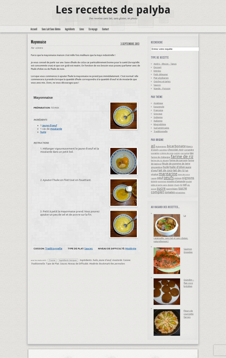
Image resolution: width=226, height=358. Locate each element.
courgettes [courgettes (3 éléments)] (155, 153)
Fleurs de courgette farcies (189, 313)
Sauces (88, 248)
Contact (105, 29)
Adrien (39, 48)
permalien (119, 263)
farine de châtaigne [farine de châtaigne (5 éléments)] (160, 157)
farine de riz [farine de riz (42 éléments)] (182, 156)
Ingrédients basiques (68, 260)
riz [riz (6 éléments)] (181, 185)
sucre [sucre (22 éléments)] (161, 188)
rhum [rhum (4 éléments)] (176, 185)
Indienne (158, 117)
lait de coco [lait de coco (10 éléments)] (165, 170)
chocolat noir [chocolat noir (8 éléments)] (176, 149)
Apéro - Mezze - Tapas (165, 63)
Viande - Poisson (162, 88)
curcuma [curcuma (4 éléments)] (184, 153)
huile (43, 131)
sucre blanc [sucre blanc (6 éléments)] (172, 188)
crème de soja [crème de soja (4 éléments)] (166, 153)
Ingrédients (70, 29)
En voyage (93, 29)
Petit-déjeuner (161, 74)
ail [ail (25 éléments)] (153, 146)
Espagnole (159, 106)
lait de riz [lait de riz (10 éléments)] (179, 170)
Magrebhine (160, 124)
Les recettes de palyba (113, 10)
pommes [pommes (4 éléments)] (162, 181)
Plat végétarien (161, 78)
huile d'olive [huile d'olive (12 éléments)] (177, 167)
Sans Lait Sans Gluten (51, 29)
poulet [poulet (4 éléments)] (189, 181)
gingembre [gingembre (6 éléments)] (156, 167)
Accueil (34, 29)
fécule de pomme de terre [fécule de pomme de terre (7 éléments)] (176, 163)
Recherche (157, 42)
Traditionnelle (53, 248)
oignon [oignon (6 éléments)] (178, 178)
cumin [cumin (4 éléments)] (177, 153)
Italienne (158, 121)
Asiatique (158, 103)
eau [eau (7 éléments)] (192, 153)
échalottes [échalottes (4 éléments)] (180, 192)
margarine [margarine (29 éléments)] (168, 174)
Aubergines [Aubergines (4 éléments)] (161, 146)
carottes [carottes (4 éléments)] (163, 150)
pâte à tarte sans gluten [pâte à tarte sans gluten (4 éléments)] (162, 185)
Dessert (157, 67)
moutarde (56, 128)
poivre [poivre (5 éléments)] (154, 181)
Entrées (157, 71)
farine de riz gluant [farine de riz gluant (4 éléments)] (160, 160)
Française (158, 110)
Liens (81, 29)
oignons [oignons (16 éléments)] (188, 178)
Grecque (158, 113)
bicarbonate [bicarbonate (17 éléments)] (176, 146)
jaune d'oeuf (49, 125)
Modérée (130, 248)
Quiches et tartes (162, 81)
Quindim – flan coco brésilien (189, 283)
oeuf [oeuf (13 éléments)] (160, 178)
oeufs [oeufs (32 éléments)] (169, 177)
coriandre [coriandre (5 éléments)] (189, 149)
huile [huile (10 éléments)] (166, 167)
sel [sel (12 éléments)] (185, 184)
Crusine (52, 260)
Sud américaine (161, 128)
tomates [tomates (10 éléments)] (170, 192)
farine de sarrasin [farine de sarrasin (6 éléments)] (178, 160)
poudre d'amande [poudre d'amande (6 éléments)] (176, 181)
